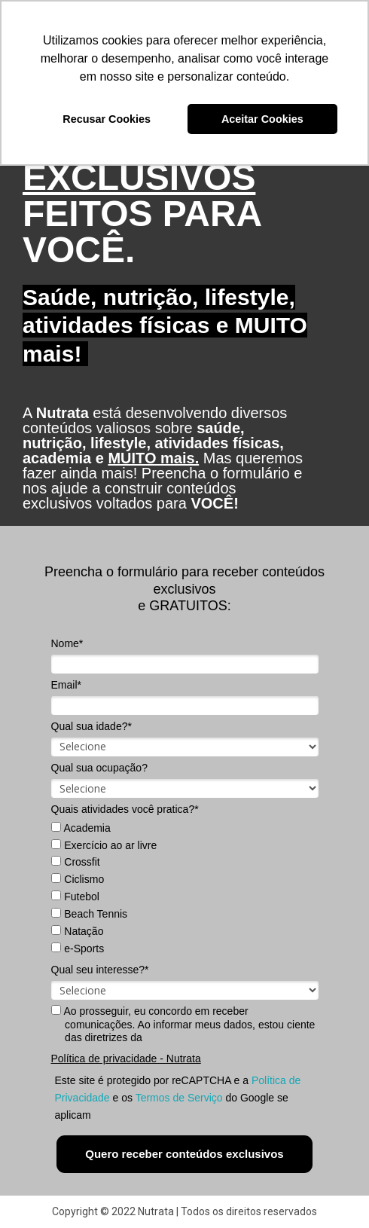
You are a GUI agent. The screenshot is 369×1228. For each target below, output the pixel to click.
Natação (77, 931)
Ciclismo (77, 879)
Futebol (75, 896)
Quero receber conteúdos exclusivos (184, 1153)
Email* (66, 685)
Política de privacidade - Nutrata (126, 1058)
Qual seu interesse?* (100, 970)
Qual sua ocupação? (99, 768)
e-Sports (77, 948)
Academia (80, 828)
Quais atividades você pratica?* (125, 809)
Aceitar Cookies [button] (262, 119)
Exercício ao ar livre (104, 845)
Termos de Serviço (179, 1098)
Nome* (67, 643)
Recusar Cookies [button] (107, 119)
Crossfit (75, 862)
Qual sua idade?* (91, 726)
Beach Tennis (89, 914)
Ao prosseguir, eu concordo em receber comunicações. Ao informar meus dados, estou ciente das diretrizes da (183, 1024)
